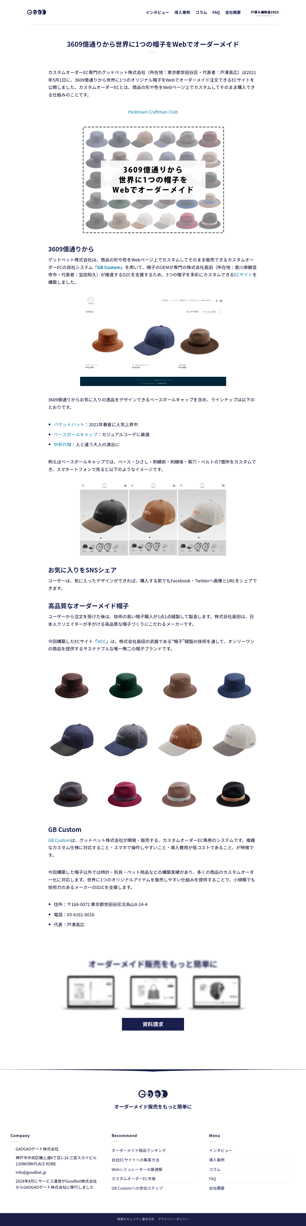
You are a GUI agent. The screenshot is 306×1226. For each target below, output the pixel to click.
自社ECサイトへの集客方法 (135, 1160)
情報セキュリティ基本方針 (135, 1219)
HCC (101, 641)
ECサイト (243, 274)
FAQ (216, 12)
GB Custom (59, 840)
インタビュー (157, 12)
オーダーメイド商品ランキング (139, 1150)
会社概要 (233, 12)
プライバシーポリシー (173, 1219)
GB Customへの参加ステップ (137, 1188)
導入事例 (182, 12)
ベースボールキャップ (75, 434)
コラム (201, 12)
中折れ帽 (62, 444)
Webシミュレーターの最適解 (137, 1169)
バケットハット (69, 424)
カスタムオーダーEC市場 (134, 1178)
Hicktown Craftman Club (153, 111)
